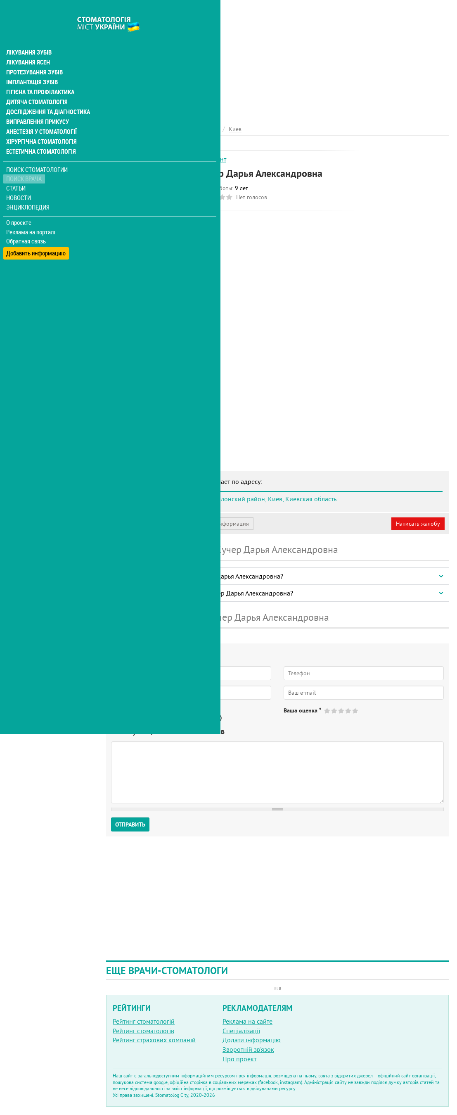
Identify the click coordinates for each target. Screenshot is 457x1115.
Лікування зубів (28, 34)
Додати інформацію (252, 1040)
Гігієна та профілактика (39, 74)
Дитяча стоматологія (35, 84)
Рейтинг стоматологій (144, 1021)
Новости (19, 180)
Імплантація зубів (31, 64)
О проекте (19, 204)
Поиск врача (24, 161)
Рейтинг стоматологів (143, 1031)
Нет (148, 717)
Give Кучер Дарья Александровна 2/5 (334, 711)
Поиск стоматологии (36, 151)
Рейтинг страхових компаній (154, 1040)
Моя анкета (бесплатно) (145, 523)
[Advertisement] (277, 58)
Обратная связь (26, 223)
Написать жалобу (418, 523)
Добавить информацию (36, 233)
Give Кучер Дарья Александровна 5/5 (355, 711)
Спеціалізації (241, 1031)
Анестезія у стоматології (40, 114)
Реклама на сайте (247, 1021)
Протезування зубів (34, 54)
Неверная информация (219, 523)
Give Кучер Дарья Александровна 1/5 (327, 711)
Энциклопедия (28, 189)
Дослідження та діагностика (46, 94)
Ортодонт (212, 159)
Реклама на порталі (31, 214)
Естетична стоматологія (39, 134)
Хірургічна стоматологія (40, 124)
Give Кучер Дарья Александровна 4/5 (348, 711)
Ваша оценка (302, 710)
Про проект (239, 1059)
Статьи (16, 170)
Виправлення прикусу (36, 104)
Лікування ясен (27, 44)
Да (126, 717)
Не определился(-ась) (194, 717)
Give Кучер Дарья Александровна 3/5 (341, 711)
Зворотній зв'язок (248, 1049)
